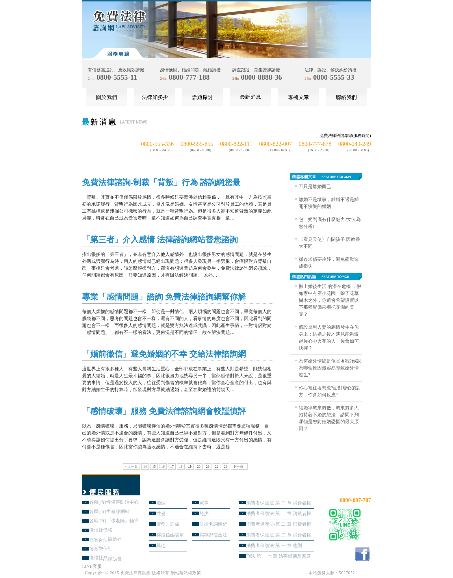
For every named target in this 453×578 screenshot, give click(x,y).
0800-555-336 (157, 144)
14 (145, 466)
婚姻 (161, 502)
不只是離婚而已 (315, 186)
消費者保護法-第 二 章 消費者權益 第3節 (278, 513)
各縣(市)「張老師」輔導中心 (114, 520)
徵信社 (115, 539)
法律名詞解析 (213, 524)
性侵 (161, 513)
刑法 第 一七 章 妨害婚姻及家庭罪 (278, 556)
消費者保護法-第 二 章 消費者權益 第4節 (278, 502)
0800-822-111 (236, 144)
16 (163, 466)
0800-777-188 (189, 77)
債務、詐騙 (167, 524)
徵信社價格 (100, 529)
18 (181, 466)
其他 (161, 545)
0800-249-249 (354, 144)
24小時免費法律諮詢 (350, 490)
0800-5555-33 (333, 77)
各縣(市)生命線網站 (109, 511)
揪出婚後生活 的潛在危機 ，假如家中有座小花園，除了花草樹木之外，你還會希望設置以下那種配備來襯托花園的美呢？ (330, 300)
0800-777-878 (315, 144)
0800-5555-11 (116, 77)
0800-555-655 (197, 144)
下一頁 (239, 466)
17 (172, 466)
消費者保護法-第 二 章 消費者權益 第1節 (278, 534)
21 (207, 466)
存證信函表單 (170, 534)
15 (154, 466)
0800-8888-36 (261, 77)
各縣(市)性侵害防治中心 (114, 502)
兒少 (204, 513)
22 (216, 466)
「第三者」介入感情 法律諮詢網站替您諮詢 (160, 239)
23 (225, 466)
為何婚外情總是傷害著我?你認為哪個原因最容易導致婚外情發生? (330, 367)
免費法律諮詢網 (135, 573)
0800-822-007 (275, 144)
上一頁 (131, 466)
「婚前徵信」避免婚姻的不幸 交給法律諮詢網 (164, 354)
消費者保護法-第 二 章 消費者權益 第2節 (278, 524)
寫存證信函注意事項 (213, 534)
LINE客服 (92, 566)
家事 (204, 502)
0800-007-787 (355, 500)
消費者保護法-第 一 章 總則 (274, 545)
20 (198, 466)
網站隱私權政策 (186, 573)
